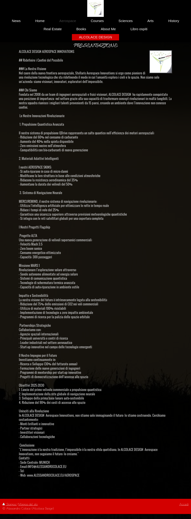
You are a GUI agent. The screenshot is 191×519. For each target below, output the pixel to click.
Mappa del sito (28, 504)
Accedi (183, 504)
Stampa (10, 504)
